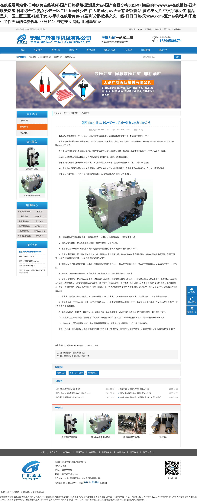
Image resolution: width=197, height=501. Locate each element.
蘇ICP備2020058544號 (73, 483)
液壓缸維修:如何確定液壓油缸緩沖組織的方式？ (85, 393)
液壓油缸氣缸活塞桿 (24, 213)
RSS (140, 29)
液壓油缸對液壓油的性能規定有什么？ (85, 397)
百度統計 (103, 483)
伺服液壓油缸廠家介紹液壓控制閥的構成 (149, 389)
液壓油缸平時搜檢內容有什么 (74, 353)
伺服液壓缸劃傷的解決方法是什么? (76, 356)
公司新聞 (24, 120)
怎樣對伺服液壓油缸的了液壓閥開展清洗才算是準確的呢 (149, 397)
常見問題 (24, 133)
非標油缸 (40, 221)
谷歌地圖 (158, 29)
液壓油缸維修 (39, 231)
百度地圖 (148, 29)
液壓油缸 (55, 50)
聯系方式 (163, 50)
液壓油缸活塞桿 (24, 236)
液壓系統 (90, 50)
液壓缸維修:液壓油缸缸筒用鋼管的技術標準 (149, 393)
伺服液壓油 (93, 373)
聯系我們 (177, 29)
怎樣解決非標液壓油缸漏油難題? (85, 389)
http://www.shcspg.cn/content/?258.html (81, 345)
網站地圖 (132, 29)
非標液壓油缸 (24, 226)
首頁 (23, 50)
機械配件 (73, 50)
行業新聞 (24, 127)
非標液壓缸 (24, 231)
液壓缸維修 (109, 50)
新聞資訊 (145, 50)
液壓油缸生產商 (76, 373)
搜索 (177, 57)
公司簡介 (38, 50)
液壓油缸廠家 (24, 221)
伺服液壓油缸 (39, 216)
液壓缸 (40, 211)
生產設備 (128, 50)
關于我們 (167, 29)
